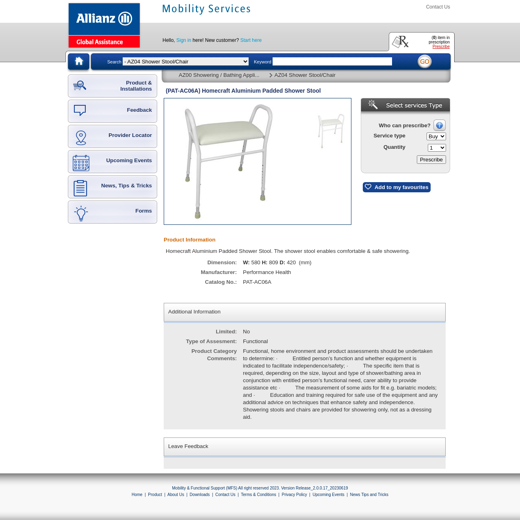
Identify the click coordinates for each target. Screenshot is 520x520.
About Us (175, 494)
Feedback (139, 110)
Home (137, 494)
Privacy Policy (294, 494)
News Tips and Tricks (369, 494)
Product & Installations (136, 86)
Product (155, 494)
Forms (143, 211)
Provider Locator (130, 135)
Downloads (200, 494)
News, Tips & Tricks (126, 186)
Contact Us (438, 7)
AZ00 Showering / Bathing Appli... (219, 75)
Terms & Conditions (258, 494)
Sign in (183, 40)
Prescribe (441, 46)
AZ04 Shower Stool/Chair (305, 75)
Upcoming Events (129, 160)
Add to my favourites (397, 186)
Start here (251, 40)
